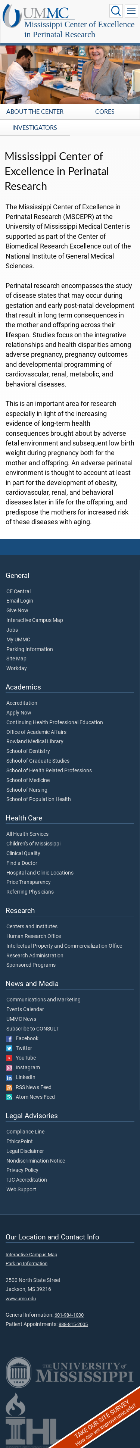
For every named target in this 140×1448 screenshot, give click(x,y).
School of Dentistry (28, 751)
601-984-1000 (69, 1315)
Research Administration (34, 956)
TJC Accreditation (26, 1180)
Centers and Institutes (31, 927)
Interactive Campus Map (34, 620)
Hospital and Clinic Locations (40, 873)
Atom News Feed (30, 1097)
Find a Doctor (21, 863)
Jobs (12, 630)
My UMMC (18, 640)
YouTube (21, 1058)
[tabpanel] (70, 68)
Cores (105, 111)
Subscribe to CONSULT (32, 1029)
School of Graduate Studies (37, 761)
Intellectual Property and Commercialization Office (64, 946)
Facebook (22, 1039)
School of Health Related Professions (49, 771)
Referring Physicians (30, 892)
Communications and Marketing (43, 1000)
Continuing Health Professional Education (54, 723)
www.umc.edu (21, 1298)
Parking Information (29, 650)
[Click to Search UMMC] (116, 11)
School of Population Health (38, 800)
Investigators (34, 127)
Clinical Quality (23, 854)
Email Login (19, 601)
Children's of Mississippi (33, 844)
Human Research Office (33, 936)
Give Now (17, 611)
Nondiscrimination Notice (35, 1161)
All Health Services (27, 834)
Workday (16, 669)
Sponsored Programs (31, 965)
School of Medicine (28, 781)
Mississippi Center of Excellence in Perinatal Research (79, 29)
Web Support (21, 1190)
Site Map (16, 659)
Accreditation (21, 703)
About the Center (34, 111)
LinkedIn (20, 1077)
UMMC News (21, 1019)
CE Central (18, 592)
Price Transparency (28, 882)
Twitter (19, 1048)
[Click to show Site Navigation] (131, 11)
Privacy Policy (22, 1170)
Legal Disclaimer (25, 1151)
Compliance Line (25, 1132)
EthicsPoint (19, 1142)
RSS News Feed (29, 1088)
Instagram (23, 1068)
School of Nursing (26, 790)
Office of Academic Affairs (36, 732)
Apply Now (18, 713)
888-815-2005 (73, 1324)
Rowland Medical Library (34, 742)
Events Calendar (25, 1010)
